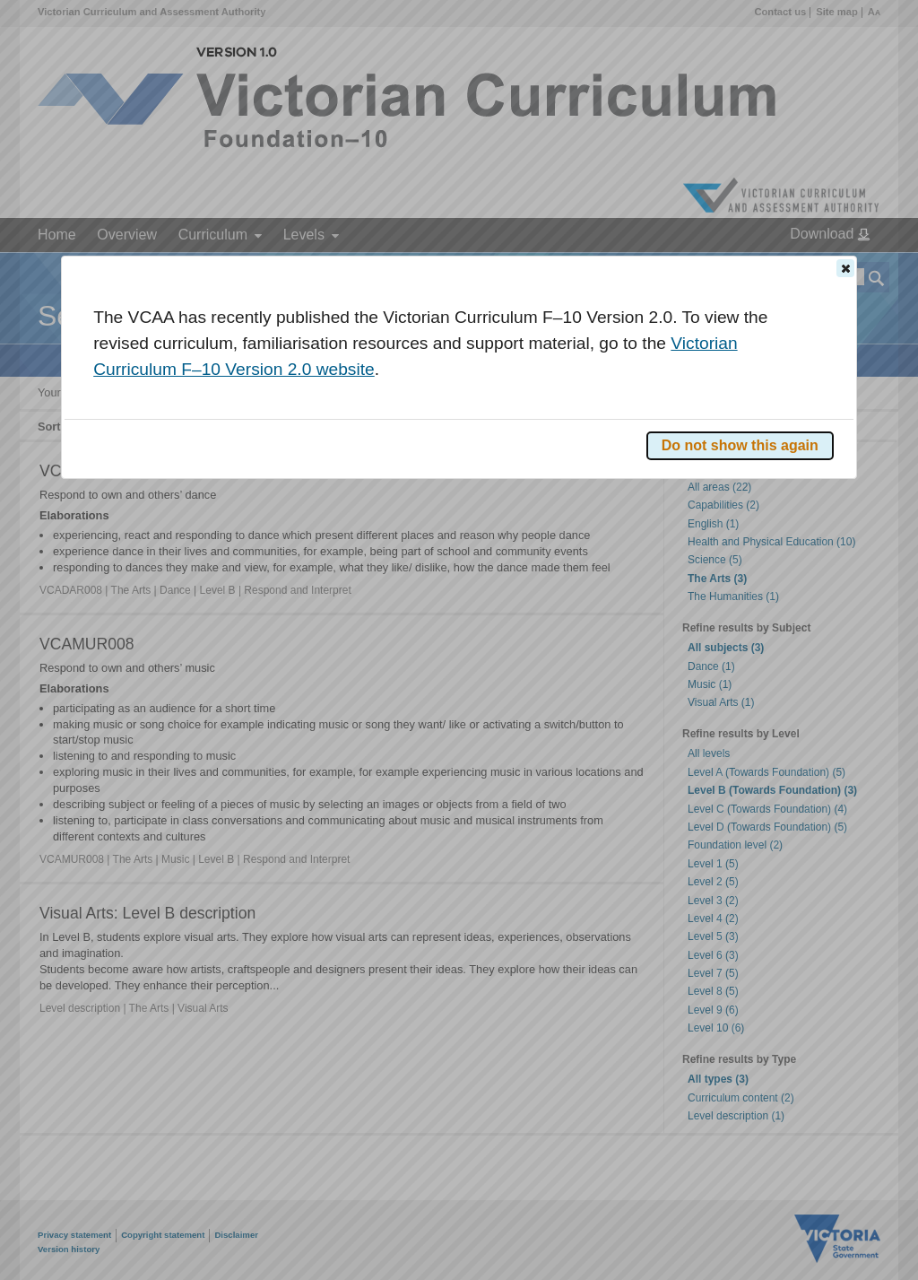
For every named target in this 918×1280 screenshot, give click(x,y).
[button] (845, 268)
